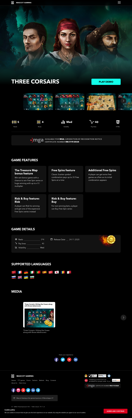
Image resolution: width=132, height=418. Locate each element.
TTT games (21, 380)
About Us (14, 383)
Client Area (22, 383)
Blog (47, 380)
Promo (29, 380)
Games (13, 380)
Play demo (106, 81)
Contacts (53, 380)
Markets (41, 380)
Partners (34, 380)
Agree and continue (115, 411)
